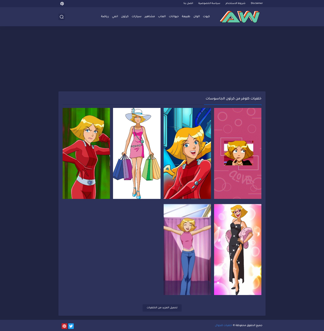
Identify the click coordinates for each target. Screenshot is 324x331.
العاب (162, 16)
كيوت (206, 16)
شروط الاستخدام (235, 3)
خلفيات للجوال (223, 325)
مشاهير (150, 16)
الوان (196, 16)
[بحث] (61, 17)
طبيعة (186, 16)
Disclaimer (257, 3)
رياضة (105, 16)
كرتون (125, 16)
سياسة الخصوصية (209, 3)
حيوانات (174, 16)
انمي (115, 16)
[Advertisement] (162, 59)
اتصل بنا (188, 3)
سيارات (137, 16)
